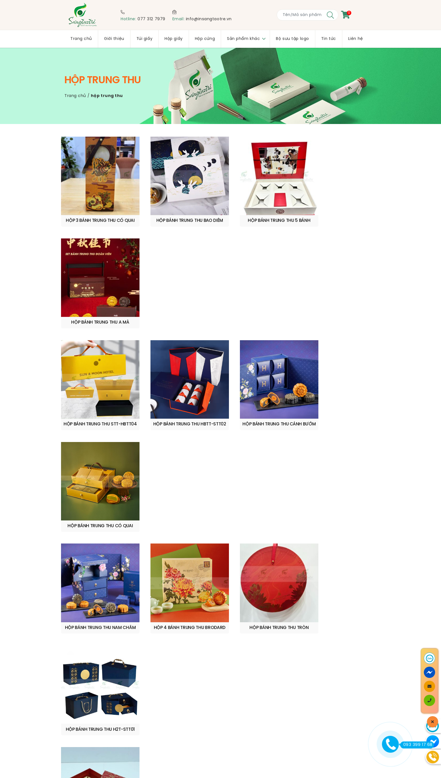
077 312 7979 (151, 19)
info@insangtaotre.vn (209, 19)
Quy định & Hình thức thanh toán (104, 719)
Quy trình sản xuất (88, 712)
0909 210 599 (118, 599)
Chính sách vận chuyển (94, 704)
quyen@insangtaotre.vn (175, 599)
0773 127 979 (103, 605)
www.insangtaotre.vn (271, 583)
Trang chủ (75, 96)
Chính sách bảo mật (90, 726)
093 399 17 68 (416, 745)
